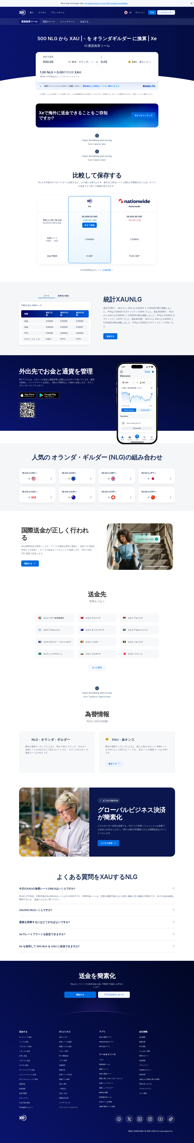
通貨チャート (49, 21)
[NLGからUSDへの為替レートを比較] (37, 476)
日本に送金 (23, 1056)
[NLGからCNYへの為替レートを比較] (156, 495)
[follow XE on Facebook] (119, 1119)
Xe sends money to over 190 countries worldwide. (106, 3)
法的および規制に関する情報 (149, 1079)
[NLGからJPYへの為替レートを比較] (156, 476)
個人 (32, 12)
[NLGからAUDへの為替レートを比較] (77, 495)
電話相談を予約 (149, 86)
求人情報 (142, 1046)
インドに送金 (23, 1042)
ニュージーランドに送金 (27, 1074)
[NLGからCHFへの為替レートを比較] (117, 495)
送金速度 (22, 1089)
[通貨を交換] (97, 62)
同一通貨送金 (63, 1056)
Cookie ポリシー (145, 1070)
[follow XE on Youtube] (160, 1119)
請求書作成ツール (105, 1097)
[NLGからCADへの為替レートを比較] (37, 495)
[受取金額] (49, 62)
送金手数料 (23, 1093)
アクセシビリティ (145, 1089)
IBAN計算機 (103, 1092)
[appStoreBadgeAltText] (27, 395)
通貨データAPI (64, 1079)
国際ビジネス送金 (65, 1046)
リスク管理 (63, 1060)
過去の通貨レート (105, 1074)
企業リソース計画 (65, 1074)
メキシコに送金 (24, 1051)
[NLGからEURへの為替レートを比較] (77, 476)
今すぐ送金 (89, 225)
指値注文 (62, 1070)
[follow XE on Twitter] (129, 1119)
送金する (84, 21)
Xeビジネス (63, 1037)
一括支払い (63, 1089)
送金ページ (39, 899)
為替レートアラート (106, 1083)
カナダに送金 (23, 1065)
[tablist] (55, 295)
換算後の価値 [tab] (63, 296)
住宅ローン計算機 (105, 1102)
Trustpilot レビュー (26, 1107)
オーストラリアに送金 (27, 1070)
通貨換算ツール (29, 21)
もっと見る (97, 667)
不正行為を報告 (24, 1103)
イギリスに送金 (24, 1060)
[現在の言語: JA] (128, 12)
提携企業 (142, 1042)
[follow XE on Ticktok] (171, 1119)
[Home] (22, 12)
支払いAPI (62, 1084)
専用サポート (144, 1056)
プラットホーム (57, 12)
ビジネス (42, 12)
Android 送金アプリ (106, 1042)
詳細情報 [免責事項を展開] (108, 270)
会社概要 (142, 1037)
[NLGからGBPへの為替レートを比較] (117, 476)
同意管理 (142, 1074)
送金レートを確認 (65, 1042)
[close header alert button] (191, 3)
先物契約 (62, 1065)
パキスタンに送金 (25, 1046)
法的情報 (142, 1060)
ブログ (101, 1060)
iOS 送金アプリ (104, 1046)
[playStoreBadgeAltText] (48, 395)
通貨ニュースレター (106, 1088)
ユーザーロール (64, 1103)
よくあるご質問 (144, 1051)
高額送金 (22, 1084)
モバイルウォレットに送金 (28, 1079)
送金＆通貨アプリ (105, 1037)
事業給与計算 (63, 1098)
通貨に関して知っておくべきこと (111, 1078)
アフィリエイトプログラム (68, 1107)
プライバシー (144, 1065)
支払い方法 (63, 1093)
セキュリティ (23, 1098)
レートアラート (67, 21)
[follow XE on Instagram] (150, 1119)
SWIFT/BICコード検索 (107, 1106)
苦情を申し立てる (145, 1084)
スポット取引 (63, 1051)
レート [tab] (46, 296)
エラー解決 (143, 1093)
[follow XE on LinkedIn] (140, 1119)
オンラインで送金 (25, 1037)
